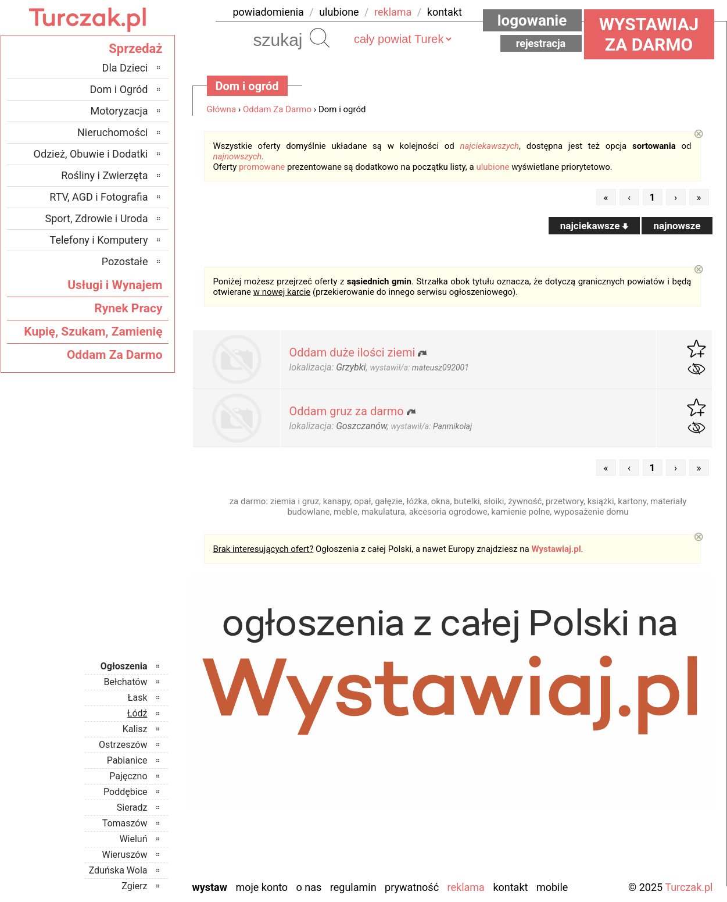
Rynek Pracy (128, 308)
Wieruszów (124, 854)
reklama (392, 12)
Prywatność (412, 887)
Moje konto (261, 887)
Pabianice (127, 760)
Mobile (552, 887)
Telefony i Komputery (99, 240)
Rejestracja (541, 43)
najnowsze (676, 225)
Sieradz (132, 807)
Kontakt (510, 887)
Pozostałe (125, 261)
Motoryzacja (119, 111)
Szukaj (320, 38)
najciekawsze (594, 225)
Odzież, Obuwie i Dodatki (91, 154)
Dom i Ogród (118, 89)
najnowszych (237, 156)
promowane (262, 167)
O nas (309, 887)
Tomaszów (125, 823)
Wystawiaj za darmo (649, 34)
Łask (138, 697)
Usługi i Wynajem (114, 285)
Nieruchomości (112, 132)
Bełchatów (126, 681)
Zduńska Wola (118, 870)
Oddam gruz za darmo (346, 411)
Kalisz (135, 729)
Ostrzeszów (123, 744)
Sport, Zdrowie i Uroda (96, 218)
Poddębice (125, 791)
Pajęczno (128, 776)
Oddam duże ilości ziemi (352, 352)
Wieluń (133, 838)
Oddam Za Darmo (277, 109)
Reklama (466, 887)
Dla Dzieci (125, 68)
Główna (222, 109)
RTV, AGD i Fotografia (98, 197)
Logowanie (532, 20)
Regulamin (353, 887)
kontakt (444, 12)
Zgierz (134, 886)
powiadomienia (268, 12)
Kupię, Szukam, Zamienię (93, 331)
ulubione (339, 12)
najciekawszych (489, 146)
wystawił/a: (419, 367)
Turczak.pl (688, 887)
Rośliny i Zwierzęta (104, 175)
